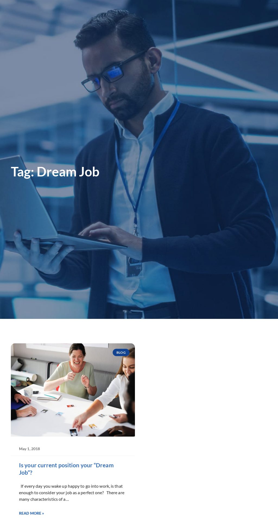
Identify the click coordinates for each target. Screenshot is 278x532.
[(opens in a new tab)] (205, 9)
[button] (265, 19)
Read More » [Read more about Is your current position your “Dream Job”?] (31, 513)
